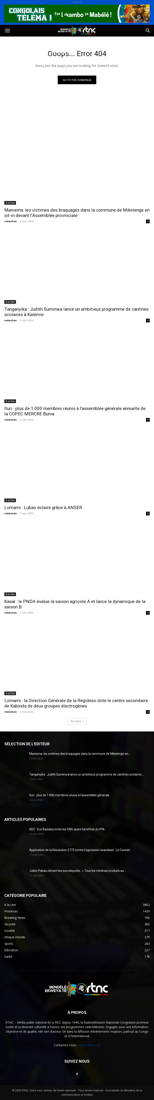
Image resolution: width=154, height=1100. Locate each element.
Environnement (89, 42)
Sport (49, 42)
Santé (65, 42)
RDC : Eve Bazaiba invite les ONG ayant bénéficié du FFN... (67, 829)
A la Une (10, 202)
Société (32, 42)
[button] (7, 30)
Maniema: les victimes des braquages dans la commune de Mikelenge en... (79, 753)
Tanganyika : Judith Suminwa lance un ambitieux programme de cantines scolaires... (86, 774)
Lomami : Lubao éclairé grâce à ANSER (43, 507)
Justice (115, 42)
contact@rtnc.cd (89, 1045)
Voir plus (77, 721)
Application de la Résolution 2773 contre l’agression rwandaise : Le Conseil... (80, 850)
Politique (11, 42)
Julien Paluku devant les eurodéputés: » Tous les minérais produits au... (77, 870)
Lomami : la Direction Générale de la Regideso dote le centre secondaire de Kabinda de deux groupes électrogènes (76, 703)
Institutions (34, 52)
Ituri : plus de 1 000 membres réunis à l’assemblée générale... (70, 795)
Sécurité (10, 52)
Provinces (59, 52)
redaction (10, 221)
